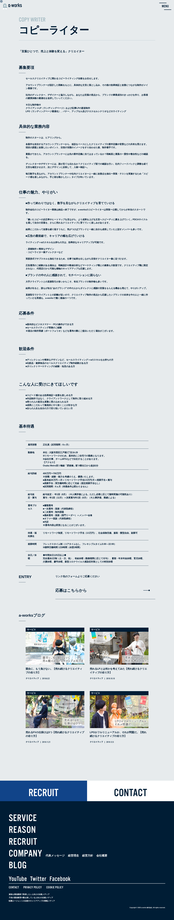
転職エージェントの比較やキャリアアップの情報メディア (32, 901)
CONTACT (14, 887)
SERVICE (23, 818)
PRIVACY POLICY (32, 887)
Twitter (38, 878)
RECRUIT (23, 841)
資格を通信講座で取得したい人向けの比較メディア (29, 894)
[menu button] (165, 6)
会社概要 (101, 855)
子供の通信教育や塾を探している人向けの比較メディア (31, 898)
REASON (22, 829)
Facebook (60, 878)
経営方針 (87, 855)
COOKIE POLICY (54, 887)
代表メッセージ (55, 855)
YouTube (18, 878)
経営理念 (73, 855)
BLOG (18, 865)
